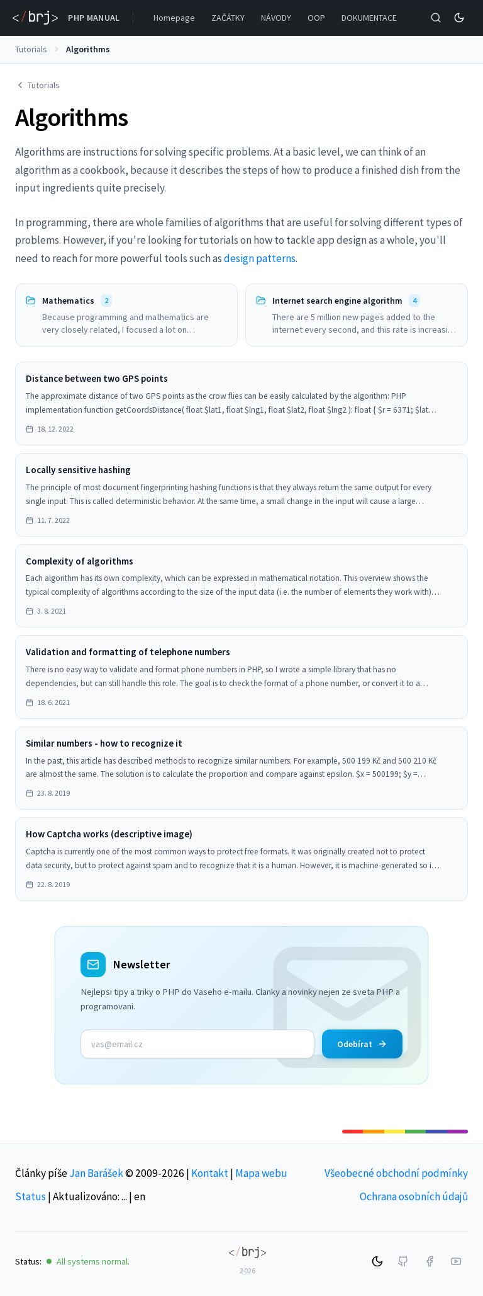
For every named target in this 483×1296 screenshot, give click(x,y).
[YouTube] (456, 1261)
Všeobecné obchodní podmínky (396, 1173)
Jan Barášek (96, 1173)
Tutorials (31, 49)
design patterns (260, 258)
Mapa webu (261, 1173)
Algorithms (88, 49)
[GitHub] (403, 1261)
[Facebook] (429, 1261)
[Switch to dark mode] (459, 17)
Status (30, 1196)
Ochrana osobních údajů (414, 1196)
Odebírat (362, 1044)
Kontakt (209, 1173)
